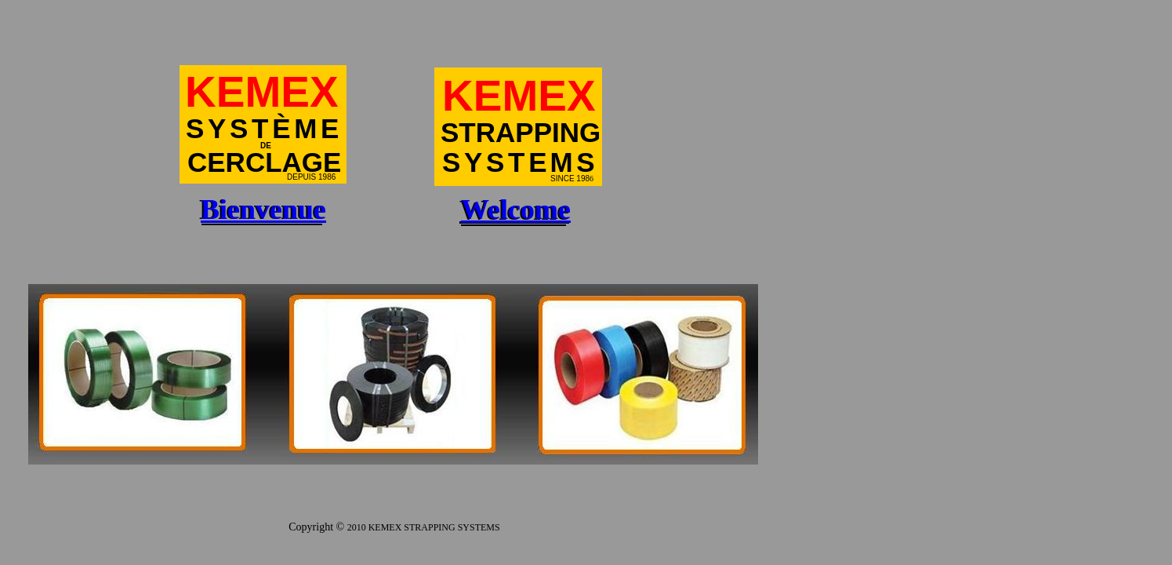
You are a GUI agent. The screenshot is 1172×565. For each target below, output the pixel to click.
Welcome (516, 209)
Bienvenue (263, 209)
